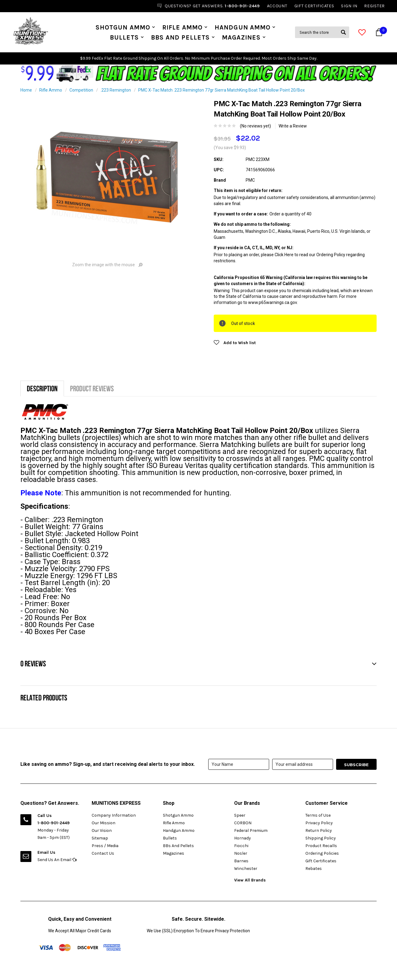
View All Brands (250, 880)
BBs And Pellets (180, 37)
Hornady (242, 838)
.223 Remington (115, 90)
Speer (239, 815)
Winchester (245, 868)
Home (26, 90)
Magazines (241, 37)
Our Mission (103, 822)
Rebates (313, 868)
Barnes (241, 861)
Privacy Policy (319, 822)
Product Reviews (92, 388)
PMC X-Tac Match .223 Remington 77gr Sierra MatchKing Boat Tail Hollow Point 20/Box (221, 90)
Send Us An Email (56, 859)
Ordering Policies (322, 853)
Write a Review (293, 126)
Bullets (124, 37)
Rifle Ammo (182, 27)
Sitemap (100, 838)
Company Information (114, 815)
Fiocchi (241, 845)
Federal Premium (251, 830)
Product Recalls (321, 845)
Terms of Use (318, 815)
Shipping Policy (320, 838)
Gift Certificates (320, 861)
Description (42, 388)
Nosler (240, 853)
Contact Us (103, 853)
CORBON (242, 822)
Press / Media (105, 845)
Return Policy (318, 830)
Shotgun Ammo (123, 27)
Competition (81, 90)
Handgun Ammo (242, 27)
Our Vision (102, 830)
